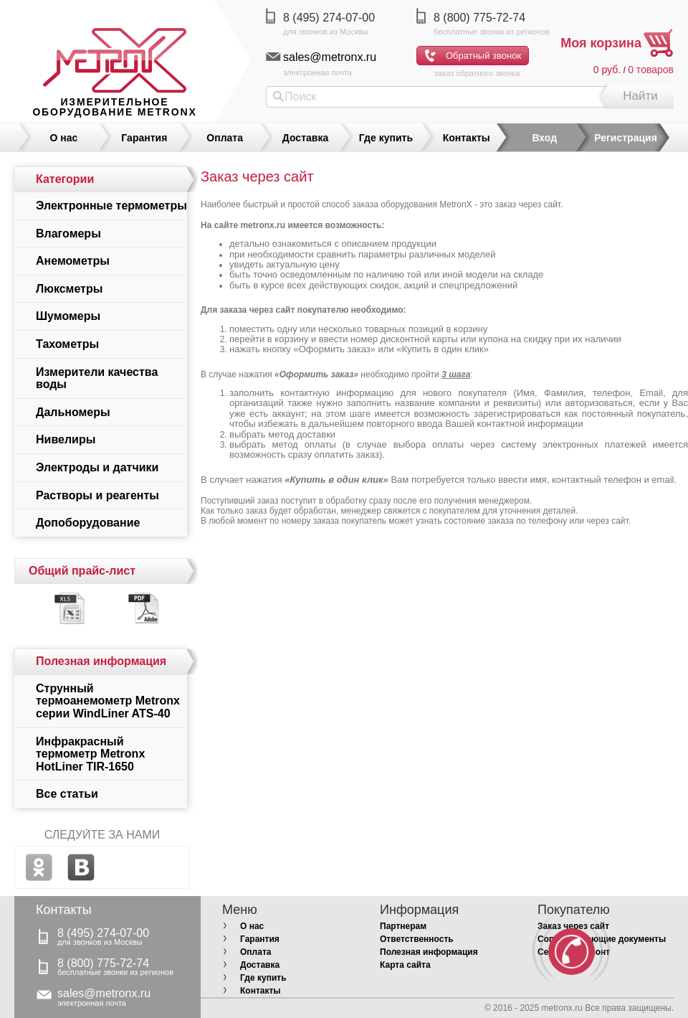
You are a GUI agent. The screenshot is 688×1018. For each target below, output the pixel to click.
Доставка (305, 137)
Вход (544, 137)
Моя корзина (600, 43)
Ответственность (417, 939)
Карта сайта (405, 965)
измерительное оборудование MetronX (114, 107)
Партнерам (403, 926)
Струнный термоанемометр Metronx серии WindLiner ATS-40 (108, 701)
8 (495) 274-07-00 (329, 17)
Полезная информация (429, 952)
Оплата (224, 137)
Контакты (466, 137)
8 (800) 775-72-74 (479, 17)
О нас (64, 137)
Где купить (386, 137)
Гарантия (144, 137)
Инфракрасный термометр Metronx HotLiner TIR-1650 (90, 754)
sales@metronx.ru (329, 57)
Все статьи (67, 794)
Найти (640, 96)
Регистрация (625, 137)
